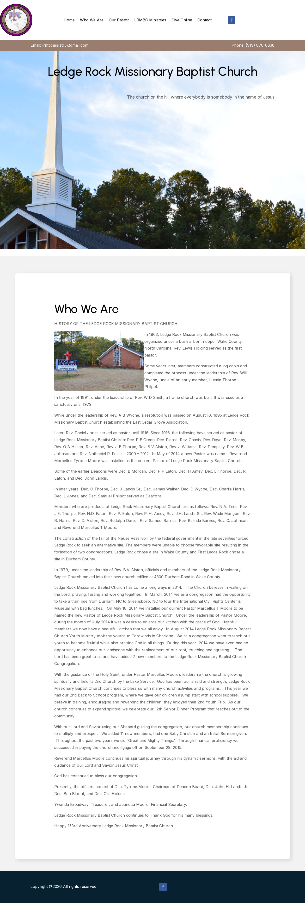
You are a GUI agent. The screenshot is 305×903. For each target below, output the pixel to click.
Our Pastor (119, 20)
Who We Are (92, 20)
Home (69, 20)
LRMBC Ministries (150, 20)
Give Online (181, 20)
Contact (204, 20)
